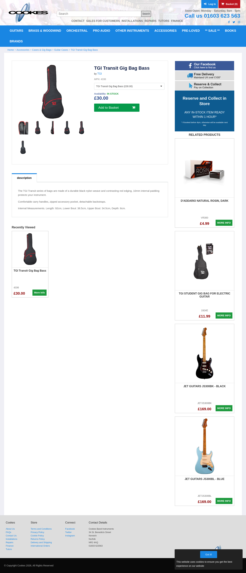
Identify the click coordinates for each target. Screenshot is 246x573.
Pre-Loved (191, 30)
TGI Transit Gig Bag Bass (84, 49)
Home (10, 49)
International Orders (40, 546)
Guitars (16, 30)
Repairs (9, 542)
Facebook (70, 529)
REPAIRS (150, 20)
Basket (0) (229, 4)
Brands (16, 41)
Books (230, 30)
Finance (10, 546)
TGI (99, 73)
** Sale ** (212, 30)
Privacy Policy (37, 532)
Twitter (68, 532)
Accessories (165, 30)
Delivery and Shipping (41, 542)
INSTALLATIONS (132, 20)
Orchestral (77, 30)
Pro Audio (101, 30)
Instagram (70, 535)
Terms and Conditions (41, 529)
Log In (210, 4)
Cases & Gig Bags (41, 49)
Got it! (208, 554)
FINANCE (177, 20)
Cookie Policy (37, 535)
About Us (10, 529)
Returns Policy (38, 539)
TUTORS (163, 20)
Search (146, 13)
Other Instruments (132, 30)
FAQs (8, 532)
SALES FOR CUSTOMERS (103, 20)
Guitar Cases (61, 49)
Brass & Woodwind (45, 30)
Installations (11, 539)
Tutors (9, 549)
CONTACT (77, 20)
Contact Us (11, 535)
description (24, 177)
